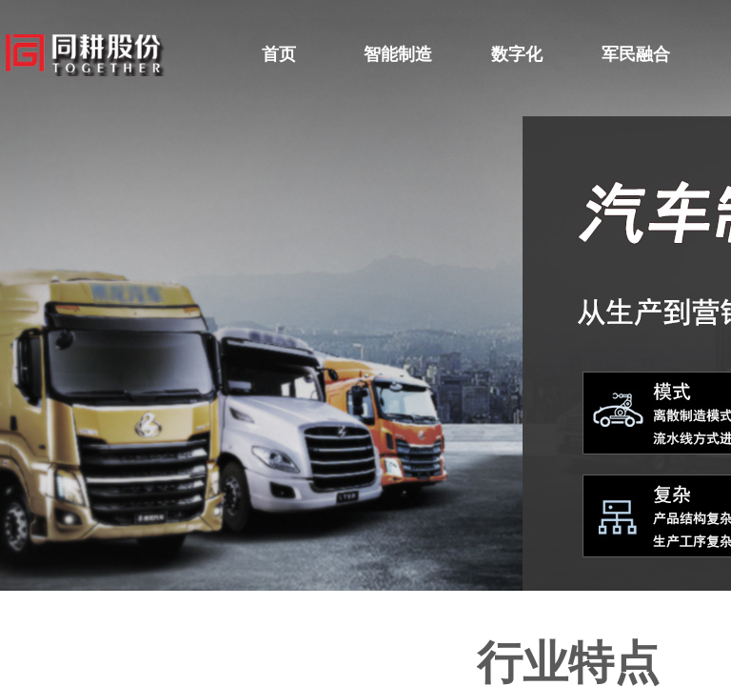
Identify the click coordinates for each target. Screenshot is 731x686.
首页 (279, 54)
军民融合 (636, 54)
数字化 (517, 54)
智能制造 (398, 54)
